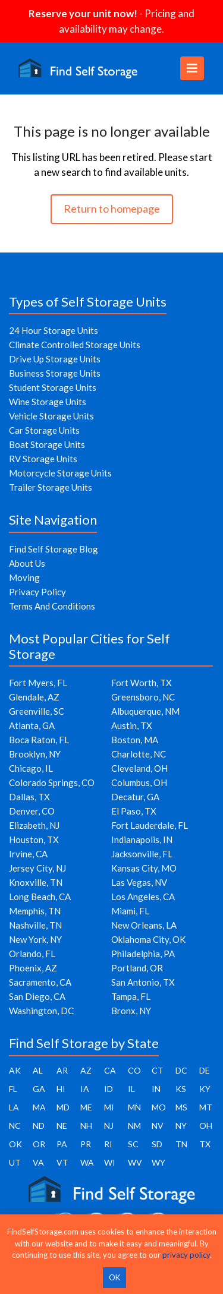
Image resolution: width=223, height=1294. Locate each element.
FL (13, 1089)
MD (63, 1107)
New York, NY (35, 939)
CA (110, 1070)
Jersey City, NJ (37, 868)
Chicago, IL (31, 768)
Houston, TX (34, 839)
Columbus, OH (139, 782)
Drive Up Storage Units (54, 359)
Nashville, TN (35, 925)
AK (15, 1070)
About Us (27, 563)
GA (39, 1089)
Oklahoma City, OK (148, 939)
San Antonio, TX (143, 982)
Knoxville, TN (35, 882)
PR (85, 1144)
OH (205, 1126)
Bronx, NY (131, 1010)
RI (108, 1144)
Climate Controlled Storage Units (74, 344)
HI (60, 1089)
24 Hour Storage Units (53, 330)
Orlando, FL (32, 953)
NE (61, 1126)
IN (156, 1089)
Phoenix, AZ (33, 967)
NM (134, 1126)
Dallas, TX (29, 796)
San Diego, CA (37, 996)
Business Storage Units (54, 373)
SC (133, 1144)
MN (134, 1107)
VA (38, 1162)
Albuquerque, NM (145, 711)
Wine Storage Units (47, 401)
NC (15, 1126)
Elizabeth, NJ (34, 825)
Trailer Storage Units (50, 487)
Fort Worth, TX (141, 682)
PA (61, 1144)
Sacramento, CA (40, 982)
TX (205, 1144)
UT (15, 1162)
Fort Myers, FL (38, 682)
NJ (109, 1126)
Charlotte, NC (138, 754)
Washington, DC (41, 1010)
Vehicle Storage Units (51, 416)
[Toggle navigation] (192, 68)
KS (180, 1089)
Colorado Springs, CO (52, 782)
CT (158, 1070)
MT (205, 1107)
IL (131, 1089)
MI (109, 1107)
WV (135, 1162)
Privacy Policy (37, 591)
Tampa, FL (130, 996)
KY (205, 1089)
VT (62, 1162)
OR (39, 1144)
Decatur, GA (135, 796)
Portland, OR (137, 967)
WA (87, 1162)
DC (181, 1070)
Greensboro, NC (143, 697)
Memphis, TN (35, 910)
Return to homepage (112, 208)
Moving (24, 577)
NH (86, 1126)
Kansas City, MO (144, 868)
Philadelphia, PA (143, 953)
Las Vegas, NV (139, 882)
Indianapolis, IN (141, 839)
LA (14, 1107)
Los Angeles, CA (143, 896)
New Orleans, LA (144, 925)
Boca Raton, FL (39, 739)
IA (84, 1089)
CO (134, 1070)
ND (39, 1126)
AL (38, 1070)
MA (39, 1107)
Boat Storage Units (47, 444)
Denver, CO (32, 811)
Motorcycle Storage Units (60, 473)
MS (181, 1107)
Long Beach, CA (40, 896)
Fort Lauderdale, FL (149, 825)
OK (15, 1144)
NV (158, 1126)
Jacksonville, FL (141, 853)
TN (181, 1144)
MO (159, 1107)
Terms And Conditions (52, 606)
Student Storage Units (52, 387)
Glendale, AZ (34, 697)
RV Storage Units (43, 458)
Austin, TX (131, 725)
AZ (86, 1070)
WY (158, 1162)
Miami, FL (130, 910)
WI (109, 1162)
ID (108, 1089)
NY (181, 1126)
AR (62, 1070)
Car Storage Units (44, 430)
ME (86, 1107)
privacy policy (186, 1255)
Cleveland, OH (139, 768)
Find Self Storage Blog (53, 549)
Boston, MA (134, 739)
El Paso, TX (133, 811)
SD (157, 1144)
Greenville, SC (36, 711)
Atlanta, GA (32, 725)
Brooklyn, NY (35, 754)
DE (204, 1070)
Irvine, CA (28, 853)
